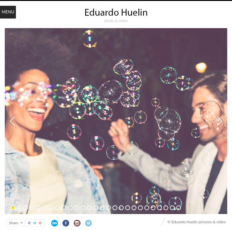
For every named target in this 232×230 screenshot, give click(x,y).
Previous (13, 121)
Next (218, 121)
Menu (8, 11)
